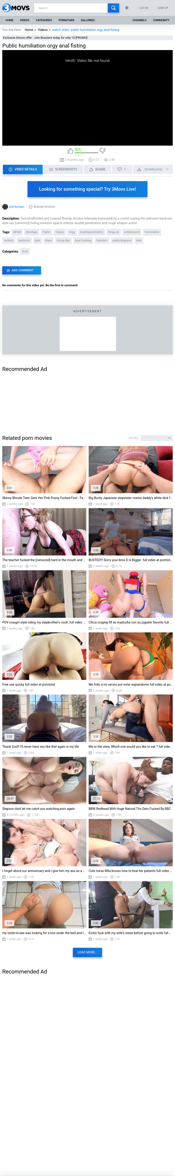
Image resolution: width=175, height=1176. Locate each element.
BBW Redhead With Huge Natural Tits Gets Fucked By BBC (130, 809)
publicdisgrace (122, 240)
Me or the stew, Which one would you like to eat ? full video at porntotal (131, 746)
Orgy (72, 232)
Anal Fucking (83, 240)
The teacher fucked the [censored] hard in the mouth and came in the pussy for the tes (44, 560)
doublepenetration (91, 232)
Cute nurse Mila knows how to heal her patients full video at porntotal (131, 871)
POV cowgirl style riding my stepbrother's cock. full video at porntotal (44, 622)
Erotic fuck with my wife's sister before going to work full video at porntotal (131, 933)
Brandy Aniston (44, 206)
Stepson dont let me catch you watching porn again (38, 809)
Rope (48, 240)
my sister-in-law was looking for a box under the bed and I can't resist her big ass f (44, 933)
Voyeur (59, 232)
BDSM (17, 232)
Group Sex (63, 240)
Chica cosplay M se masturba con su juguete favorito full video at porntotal (131, 622)
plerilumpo (16, 206)
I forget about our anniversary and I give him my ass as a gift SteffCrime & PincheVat (44, 871)
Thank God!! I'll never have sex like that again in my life (40, 746)
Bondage (31, 232)
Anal (25, 251)
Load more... (87, 952)
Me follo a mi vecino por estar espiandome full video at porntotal (131, 684)
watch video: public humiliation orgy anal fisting (85, 30)
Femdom (102, 240)
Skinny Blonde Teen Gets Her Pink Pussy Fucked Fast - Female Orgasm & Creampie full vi (44, 498)
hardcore (24, 240)
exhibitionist (132, 232)
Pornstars (66, 20)
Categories (44, 20)
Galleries (88, 20)
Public (46, 232)
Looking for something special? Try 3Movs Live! (87, 189)
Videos (24, 20)
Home (9, 20)
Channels (139, 20)
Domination (152, 232)
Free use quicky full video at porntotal (28, 684)
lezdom (8, 240)
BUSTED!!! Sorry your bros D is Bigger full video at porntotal (131, 560)
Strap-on (113, 232)
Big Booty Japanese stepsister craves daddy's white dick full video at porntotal (131, 498)
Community (161, 20)
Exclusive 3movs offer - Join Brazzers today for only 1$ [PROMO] (45, 37)
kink (139, 240)
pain (37, 240)
